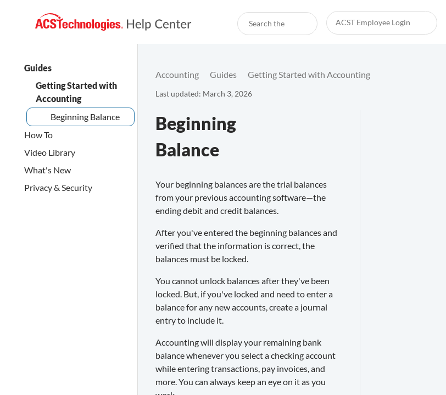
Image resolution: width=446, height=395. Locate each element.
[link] (113, 22)
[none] (415, 74)
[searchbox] (297, 23)
